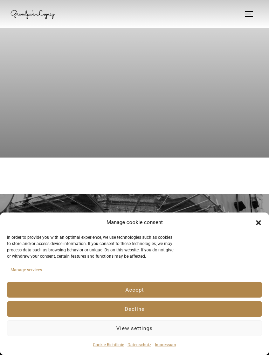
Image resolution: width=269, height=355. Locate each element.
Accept (134, 290)
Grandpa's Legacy (34, 14)
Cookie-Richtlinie (108, 344)
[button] (258, 222)
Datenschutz (139, 344)
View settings (134, 328)
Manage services (26, 269)
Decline (135, 309)
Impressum (165, 344)
